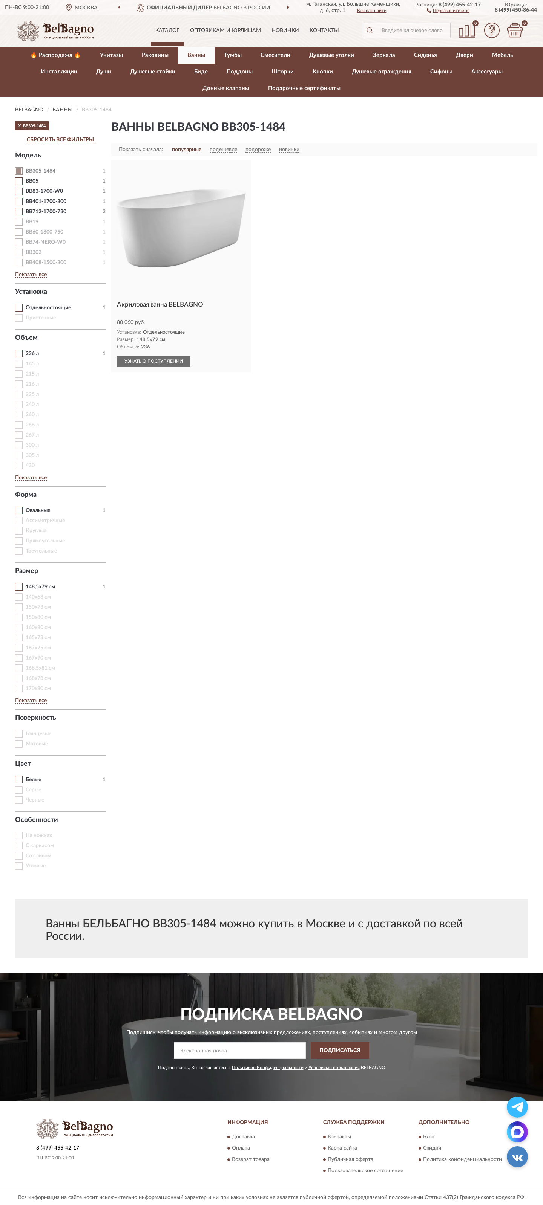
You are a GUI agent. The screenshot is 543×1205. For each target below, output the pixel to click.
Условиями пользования (334, 1067)
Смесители (275, 55)
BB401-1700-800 (46, 201)
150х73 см (38, 607)
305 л (32, 455)
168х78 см (38, 678)
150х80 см (38, 617)
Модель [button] (28, 155)
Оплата (241, 1148)
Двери (464, 55)
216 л (32, 384)
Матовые (37, 744)
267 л (32, 435)
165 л (32, 364)
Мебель (502, 55)
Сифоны (441, 72)
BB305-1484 (40, 171)
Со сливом (38, 855)
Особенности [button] (36, 820)
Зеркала (384, 55)
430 (30, 465)
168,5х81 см (40, 668)
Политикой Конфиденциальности (268, 1067)
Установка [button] (31, 292)
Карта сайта (342, 1148)
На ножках (39, 835)
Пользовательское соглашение (365, 1171)
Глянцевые (38, 733)
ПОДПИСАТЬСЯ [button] (339, 1050)
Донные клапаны (225, 88)
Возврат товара (251, 1159)
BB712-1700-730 (46, 211)
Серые (33, 790)
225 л (32, 394)
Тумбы (233, 55)
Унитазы (111, 55)
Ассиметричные (45, 520)
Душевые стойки (152, 72)
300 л (32, 445)
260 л (32, 414)
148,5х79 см (40, 587)
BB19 (32, 222)
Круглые (36, 530)
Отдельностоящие (48, 307)
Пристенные (41, 318)
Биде (201, 72)
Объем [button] (26, 337)
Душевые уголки (331, 55)
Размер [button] (26, 571)
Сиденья (425, 55)
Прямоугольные (45, 541)
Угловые (36, 866)
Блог (429, 1137)
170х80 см (38, 688)
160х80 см (38, 627)
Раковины (155, 55)
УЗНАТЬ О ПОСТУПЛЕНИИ (153, 361)
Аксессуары (487, 72)
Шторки (283, 72)
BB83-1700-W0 (44, 191)
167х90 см (38, 658)
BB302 (33, 252)
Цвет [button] (23, 764)
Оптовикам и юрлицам (225, 30)
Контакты (324, 30)
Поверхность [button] (35, 718)
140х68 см (38, 597)
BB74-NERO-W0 (46, 242)
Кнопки (323, 72)
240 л (32, 404)
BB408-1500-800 (46, 262)
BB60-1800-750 (44, 232)
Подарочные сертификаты (304, 88)
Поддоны (240, 72)
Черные (35, 800)
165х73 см (38, 637)
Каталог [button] (167, 30)
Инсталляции (59, 72)
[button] (448, 10)
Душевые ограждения (381, 72)
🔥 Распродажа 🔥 (55, 55)
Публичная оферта (350, 1159)
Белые (33, 779)
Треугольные (41, 551)
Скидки (432, 1148)
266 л (32, 425)
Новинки (285, 30)
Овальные (38, 510)
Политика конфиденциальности (462, 1159)
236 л (32, 353)
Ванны (196, 55)
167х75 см (38, 648)
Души (103, 72)
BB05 (32, 181)
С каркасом (40, 845)
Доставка (243, 1137)
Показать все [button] (31, 274)
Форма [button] (26, 495)
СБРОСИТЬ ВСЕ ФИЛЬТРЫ (60, 139)
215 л (32, 374)
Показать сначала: (141, 149)
